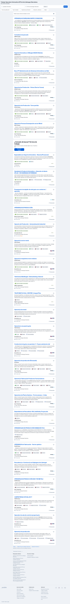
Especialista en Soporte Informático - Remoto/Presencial (31, 156)
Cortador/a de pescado (21, 35)
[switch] (54, 13)
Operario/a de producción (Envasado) (25, 361)
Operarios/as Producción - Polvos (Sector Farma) (29, 87)
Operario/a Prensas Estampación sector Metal (28, 123)
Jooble (8, 601)
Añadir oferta (31, 589)
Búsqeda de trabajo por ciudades (32, 558)
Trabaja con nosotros (20, 598)
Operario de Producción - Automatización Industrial (29, 225)
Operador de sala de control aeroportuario (27, 516)
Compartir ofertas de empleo (34, 590)
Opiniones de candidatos (21, 596)
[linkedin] (65, 588)
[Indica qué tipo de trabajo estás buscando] (12, 6)
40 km (46, 6)
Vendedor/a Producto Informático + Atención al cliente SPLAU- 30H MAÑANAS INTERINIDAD (30, 173)
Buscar (65, 6)
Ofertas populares (30, 556)
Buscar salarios (43, 596)
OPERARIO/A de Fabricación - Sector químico (27, 445)
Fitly (42, 599)
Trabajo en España (44, 590)
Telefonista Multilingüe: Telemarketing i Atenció (28, 278)
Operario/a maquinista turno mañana (25, 259)
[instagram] (59, 588)
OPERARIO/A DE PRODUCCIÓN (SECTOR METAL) (28, 480)
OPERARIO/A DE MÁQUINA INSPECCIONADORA (28, 18)
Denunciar (51, 30)
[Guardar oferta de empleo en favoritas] (54, 18)
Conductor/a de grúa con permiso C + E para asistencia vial (32, 345)
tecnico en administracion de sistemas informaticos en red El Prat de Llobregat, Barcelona (19, 563)
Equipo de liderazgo (20, 593)
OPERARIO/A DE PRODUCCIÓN (23, 208)
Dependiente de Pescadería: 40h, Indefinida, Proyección (31, 412)
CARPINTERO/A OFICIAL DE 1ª (23, 498)
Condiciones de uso (44, 592)
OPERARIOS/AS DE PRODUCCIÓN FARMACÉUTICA (29, 429)
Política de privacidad (44, 593)
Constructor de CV (44, 597)
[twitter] (62, 588)
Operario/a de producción (22, 532)
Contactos (18, 592)
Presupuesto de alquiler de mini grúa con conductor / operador (30, 191)
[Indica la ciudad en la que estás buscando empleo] (36, 6)
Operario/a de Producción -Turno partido (26, 105)
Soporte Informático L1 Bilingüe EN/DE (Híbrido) (28, 53)
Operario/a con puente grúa (22, 327)
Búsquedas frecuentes (18, 552)
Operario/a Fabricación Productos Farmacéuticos (29, 379)
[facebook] (56, 588)
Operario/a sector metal (21, 241)
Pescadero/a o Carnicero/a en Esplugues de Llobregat (30, 463)
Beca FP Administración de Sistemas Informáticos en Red (31, 71)
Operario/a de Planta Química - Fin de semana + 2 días (30, 396)
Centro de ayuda (19, 590)
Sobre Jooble (19, 589)
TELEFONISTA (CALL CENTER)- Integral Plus (27, 294)
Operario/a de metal (20, 310)
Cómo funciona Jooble (20, 595)
